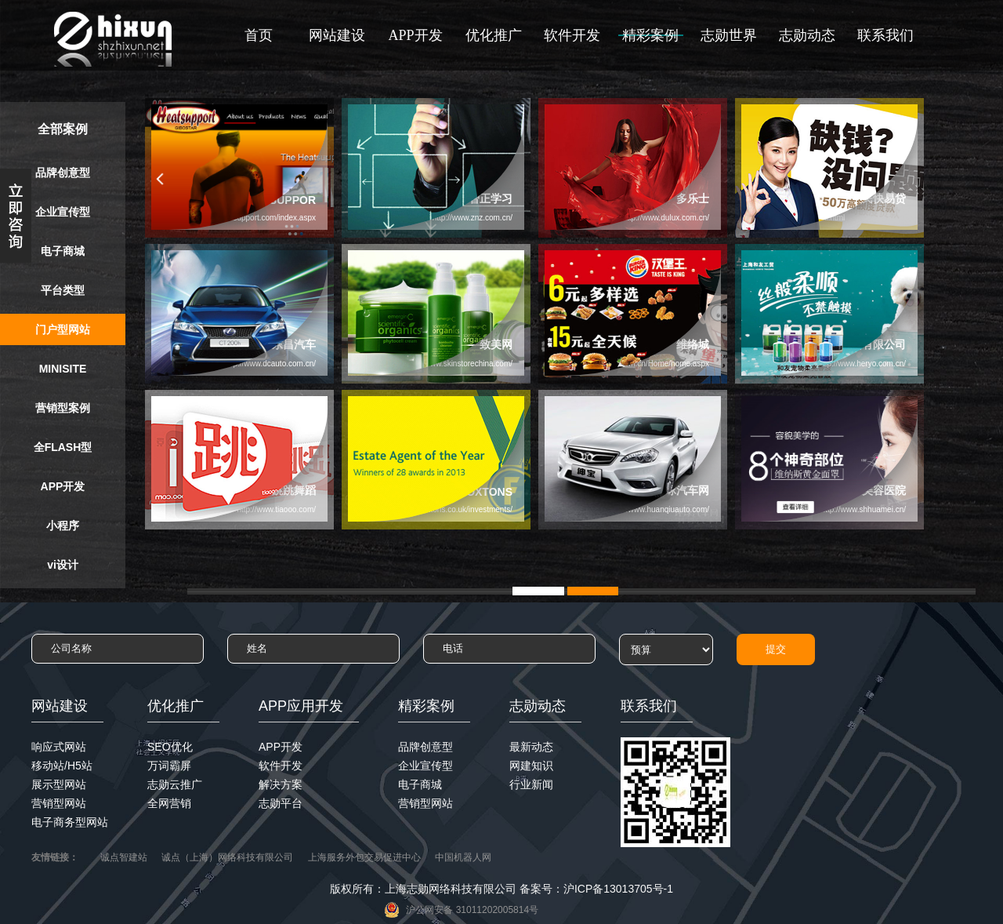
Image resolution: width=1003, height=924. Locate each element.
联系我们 (885, 35)
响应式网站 (58, 746)
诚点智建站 (123, 857)
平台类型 (63, 290)
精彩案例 (650, 35)
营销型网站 (58, 803)
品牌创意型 (62, 172)
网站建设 (337, 35)
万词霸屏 (169, 765)
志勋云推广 (174, 784)
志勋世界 (729, 35)
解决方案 (280, 784)
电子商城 (63, 251)
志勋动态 (807, 35)
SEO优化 (170, 746)
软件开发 (572, 35)
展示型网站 (58, 784)
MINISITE (63, 368)
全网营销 (169, 803)
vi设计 (62, 564)
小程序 (62, 525)
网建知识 (531, 765)
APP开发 (415, 35)
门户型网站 (62, 329)
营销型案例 (62, 408)
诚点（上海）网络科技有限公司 (227, 857)
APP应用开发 (301, 706)
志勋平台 (280, 803)
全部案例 (63, 129)
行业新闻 (531, 784)
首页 (258, 35)
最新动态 (531, 746)
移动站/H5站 (61, 765)
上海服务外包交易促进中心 (364, 857)
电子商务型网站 (69, 822)
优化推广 (493, 35)
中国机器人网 (463, 857)
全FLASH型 (63, 447)
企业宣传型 (62, 212)
